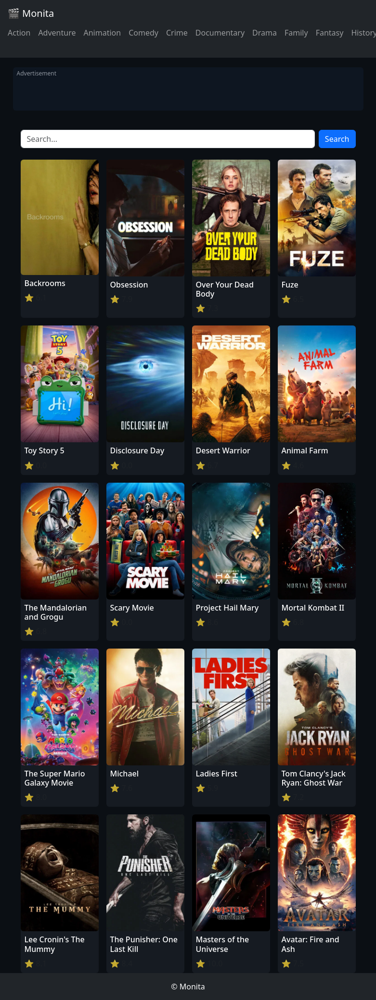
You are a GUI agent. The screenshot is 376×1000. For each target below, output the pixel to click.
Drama (264, 32)
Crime (177, 32)
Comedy (143, 32)
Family (296, 32)
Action (19, 32)
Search (337, 139)
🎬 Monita (31, 13)
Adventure (57, 32)
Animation (102, 32)
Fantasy (330, 32)
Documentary (220, 32)
